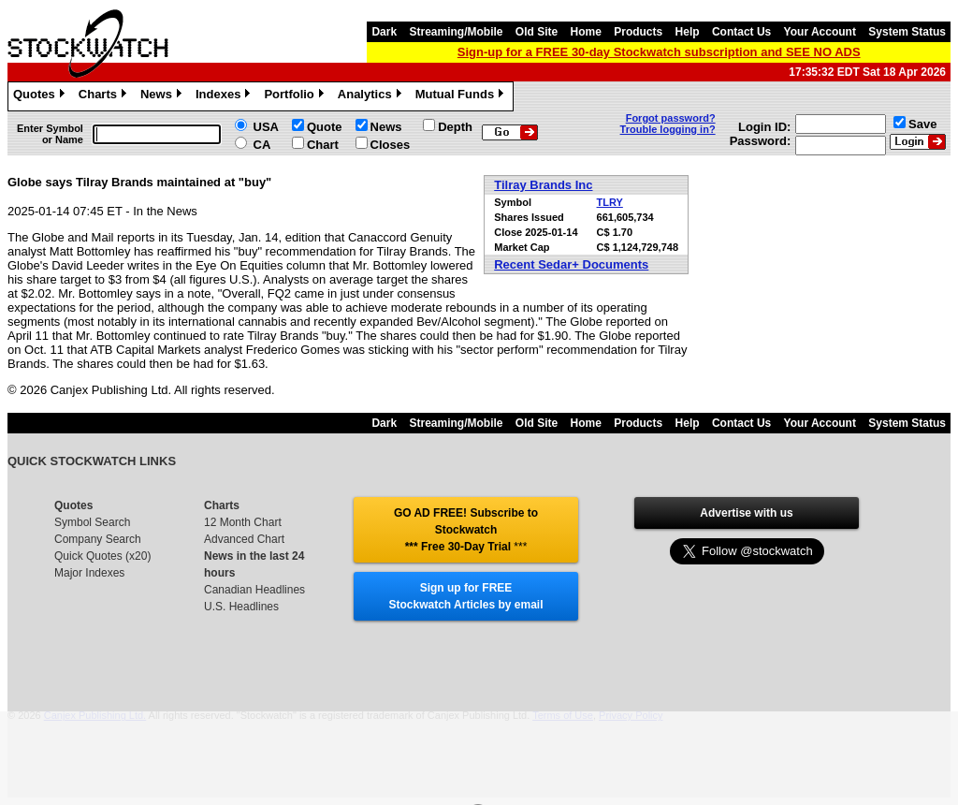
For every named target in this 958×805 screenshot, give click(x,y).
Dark (384, 31)
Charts (105, 96)
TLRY (610, 202)
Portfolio (295, 96)
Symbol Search (92, 522)
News (163, 96)
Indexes (225, 96)
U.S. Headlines (241, 606)
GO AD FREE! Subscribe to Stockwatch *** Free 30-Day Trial (466, 529)
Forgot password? (671, 118)
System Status (907, 31)
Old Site (536, 31)
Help (687, 31)
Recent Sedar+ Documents (571, 264)
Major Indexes (89, 572)
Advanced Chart (244, 539)
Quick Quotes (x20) (102, 556)
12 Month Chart (243, 522)
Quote (324, 127)
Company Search (97, 539)
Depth (455, 127)
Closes (390, 145)
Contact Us (741, 31)
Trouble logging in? (668, 129)
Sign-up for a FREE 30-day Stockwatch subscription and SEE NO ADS (659, 52)
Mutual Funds (462, 96)
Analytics (372, 96)
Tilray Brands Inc (543, 185)
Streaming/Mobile (455, 31)
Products (638, 31)
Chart (323, 145)
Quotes (41, 96)
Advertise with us (746, 513)
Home (586, 31)
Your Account (820, 31)
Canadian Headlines (254, 589)
